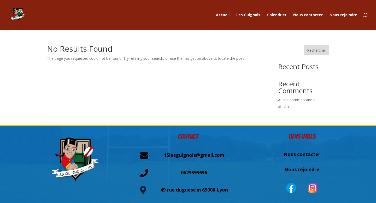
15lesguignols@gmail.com (194, 155)
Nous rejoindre (343, 15)
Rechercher (316, 50)
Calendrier (276, 15)
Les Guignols (248, 15)
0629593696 (194, 172)
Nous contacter (308, 15)
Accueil (223, 15)
